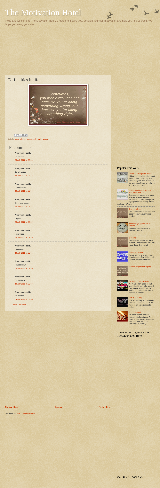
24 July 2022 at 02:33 (24, 299)
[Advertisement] (80, 50)
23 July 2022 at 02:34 (24, 191)
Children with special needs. (140, 173)
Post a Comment (19, 305)
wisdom (45, 139)
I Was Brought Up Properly (140, 267)
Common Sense (135, 209)
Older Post (105, 407)
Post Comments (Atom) (26, 413)
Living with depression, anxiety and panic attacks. (141, 191)
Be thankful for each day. (139, 281)
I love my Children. (137, 252)
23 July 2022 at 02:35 (24, 237)
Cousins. (132, 238)
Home (58, 407)
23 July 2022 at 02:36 (24, 284)
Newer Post (12, 407)
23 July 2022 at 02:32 (24, 175)
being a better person (23, 139)
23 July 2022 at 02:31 (24, 160)
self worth (37, 139)
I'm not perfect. (135, 312)
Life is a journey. (136, 298)
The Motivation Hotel (43, 12)
